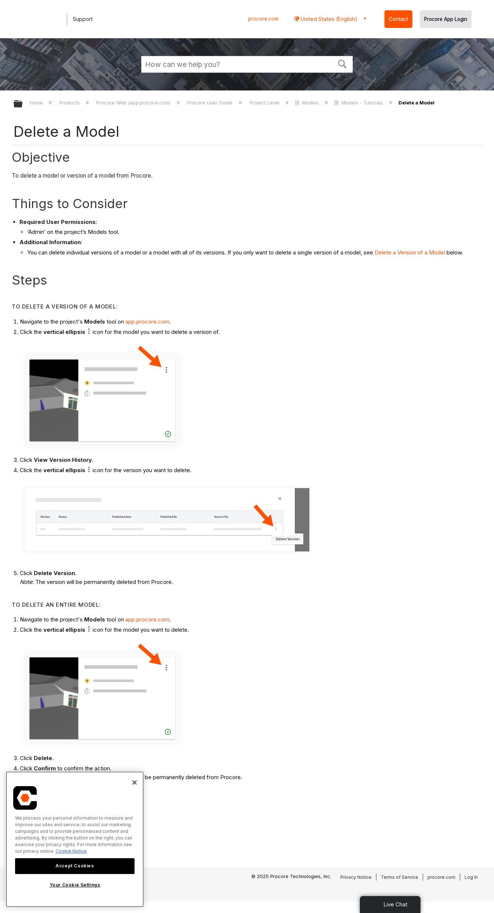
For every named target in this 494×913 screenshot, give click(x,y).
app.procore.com (147, 321)
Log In (471, 877)
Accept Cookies (75, 866)
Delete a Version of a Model (410, 252)
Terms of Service (399, 877)
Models (307, 103)
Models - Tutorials (359, 103)
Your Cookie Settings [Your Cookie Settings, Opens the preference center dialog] (75, 885)
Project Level (265, 103)
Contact (398, 19)
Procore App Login (445, 19)
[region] (75, 839)
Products (70, 103)
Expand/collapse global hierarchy (22, 104)
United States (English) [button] (328, 19)
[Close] (134, 782)
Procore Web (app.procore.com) (134, 103)
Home (36, 103)
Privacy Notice (356, 877)
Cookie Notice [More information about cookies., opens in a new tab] (71, 851)
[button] (342, 63)
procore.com (263, 19)
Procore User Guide (210, 103)
